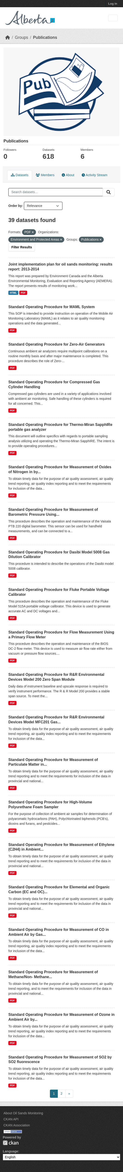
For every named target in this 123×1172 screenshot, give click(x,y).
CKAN (11, 1142)
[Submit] (109, 192)
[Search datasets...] (55, 192)
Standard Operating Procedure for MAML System (51, 307)
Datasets (19, 175)
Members (45, 175)
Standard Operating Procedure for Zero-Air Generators (56, 344)
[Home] (7, 37)
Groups (21, 37)
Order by (15, 206)
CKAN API (11, 1119)
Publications (45, 37)
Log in (112, 3)
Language (10, 1151)
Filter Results (21, 247)
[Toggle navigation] (113, 18)
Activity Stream (94, 175)
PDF (23, 292)
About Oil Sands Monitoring (23, 1113)
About (68, 175)
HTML (13, 292)
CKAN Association (16, 1125)
